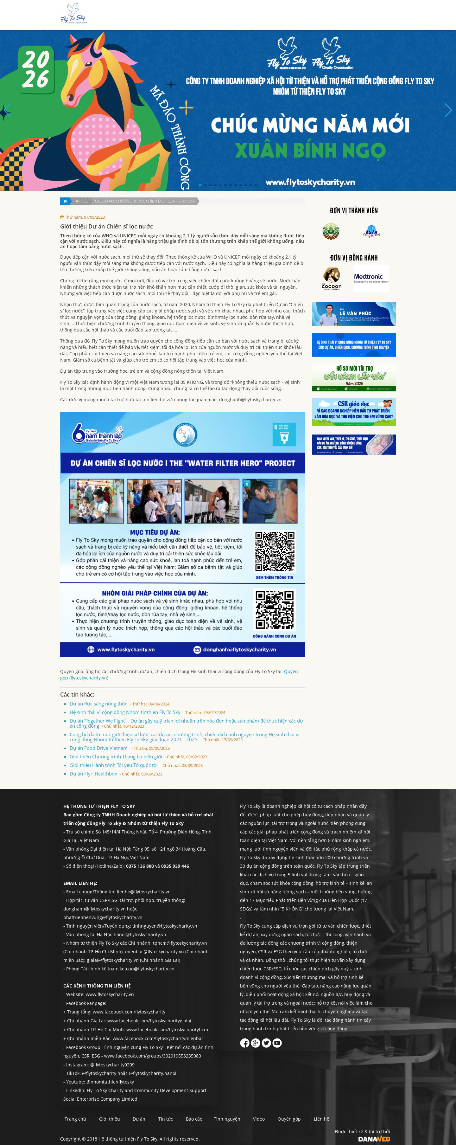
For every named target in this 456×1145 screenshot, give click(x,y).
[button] (200, 185)
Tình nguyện (320, 15)
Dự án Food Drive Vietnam (120, 748)
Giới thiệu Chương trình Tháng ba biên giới (138, 756)
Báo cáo (292, 15)
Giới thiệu (225, 15)
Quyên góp (352, 15)
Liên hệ (378, 15)
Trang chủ (196, 15)
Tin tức (269, 15)
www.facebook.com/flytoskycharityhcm (167, 1029)
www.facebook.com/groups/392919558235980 (152, 1054)
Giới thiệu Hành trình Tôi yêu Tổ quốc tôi (136, 765)
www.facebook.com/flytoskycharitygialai (149, 1020)
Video (289, 1117)
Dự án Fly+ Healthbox (116, 773)
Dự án (248, 15)
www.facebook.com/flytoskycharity (129, 1011)
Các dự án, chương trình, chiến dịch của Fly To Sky (144, 201)
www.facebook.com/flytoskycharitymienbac (158, 1037)
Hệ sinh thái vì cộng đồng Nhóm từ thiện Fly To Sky (147, 712)
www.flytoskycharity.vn (110, 994)
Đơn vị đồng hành (354, 258)
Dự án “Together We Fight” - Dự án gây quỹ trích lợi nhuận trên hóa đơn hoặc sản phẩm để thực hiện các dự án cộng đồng (186, 723)
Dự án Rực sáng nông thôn (119, 703)
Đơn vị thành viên (354, 211)
